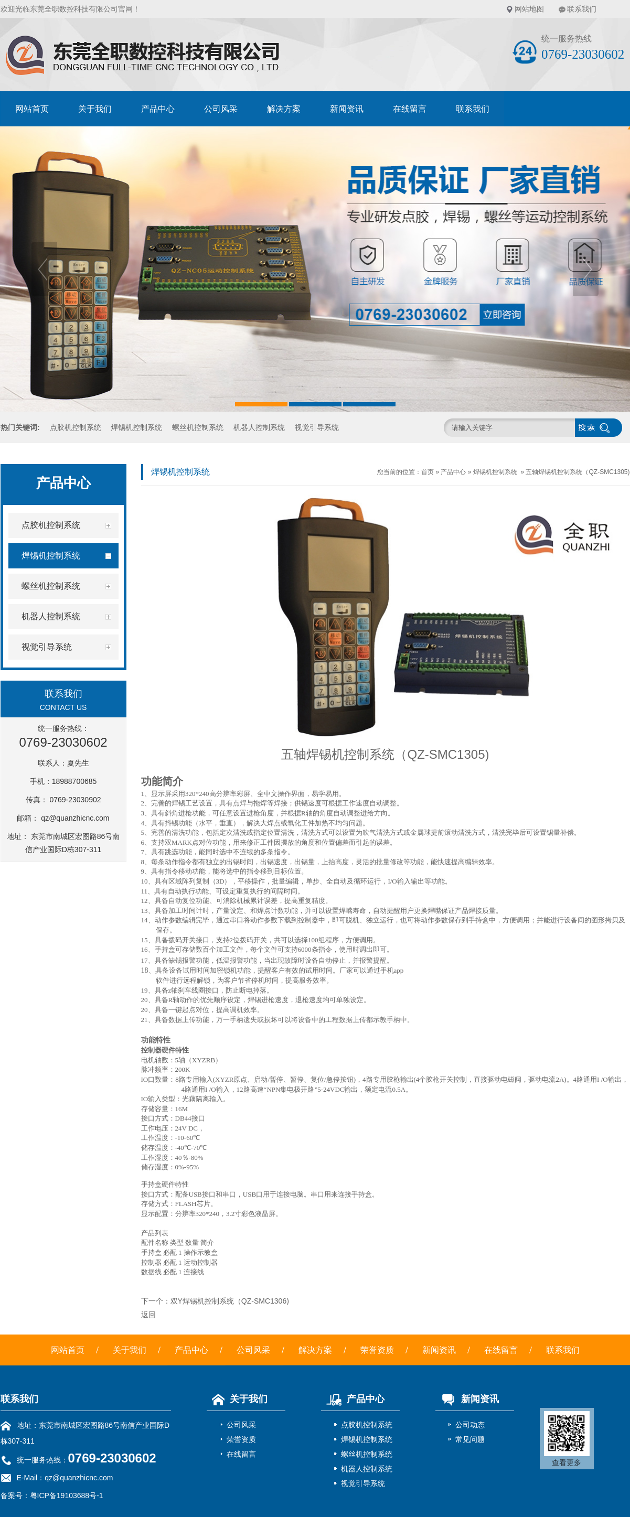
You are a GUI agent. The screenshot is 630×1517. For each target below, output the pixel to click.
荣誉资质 (377, 1350)
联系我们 (581, 9)
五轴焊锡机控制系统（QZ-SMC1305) (577, 472)
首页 (427, 472)
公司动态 (470, 1425)
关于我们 (95, 108)
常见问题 (470, 1439)
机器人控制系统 (259, 427)
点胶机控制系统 (75, 427)
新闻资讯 (347, 108)
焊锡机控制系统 (136, 427)
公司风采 (221, 108)
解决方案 (284, 108)
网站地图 (529, 9)
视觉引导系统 (317, 427)
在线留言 (409, 108)
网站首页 (32, 108)
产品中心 (158, 108)
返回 (148, 1314)
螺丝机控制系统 (197, 427)
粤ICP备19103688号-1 (66, 1495)
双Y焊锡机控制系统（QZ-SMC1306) (229, 1301)
